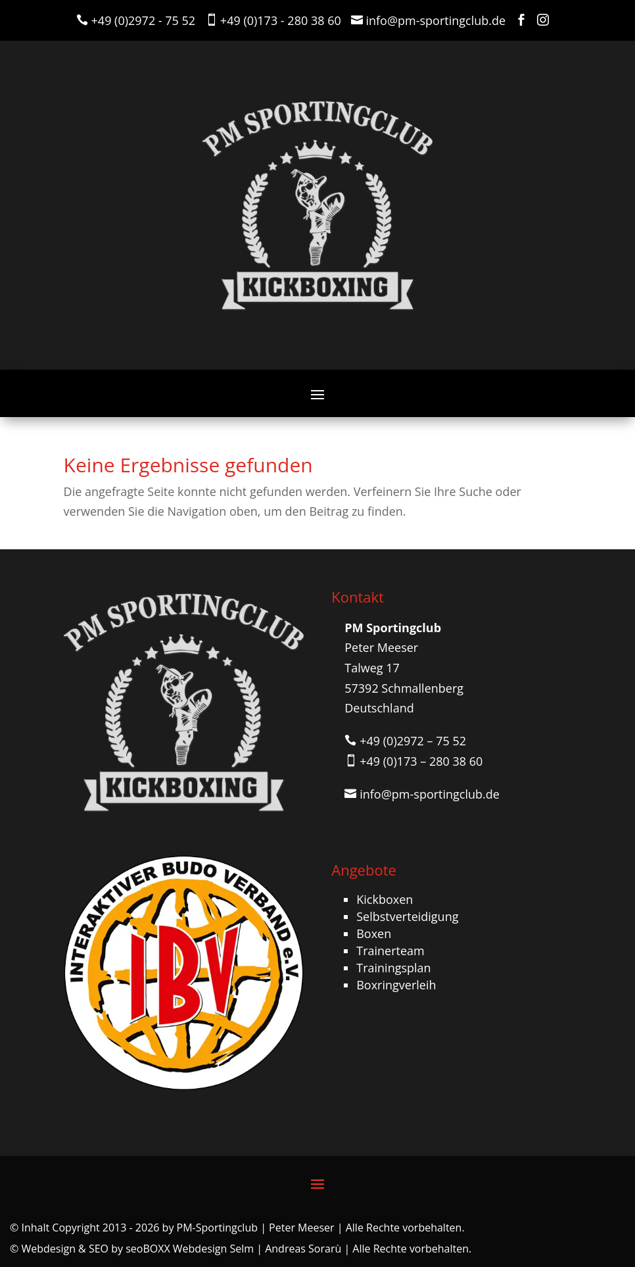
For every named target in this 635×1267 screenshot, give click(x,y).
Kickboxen (384, 899)
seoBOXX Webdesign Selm (190, 1248)
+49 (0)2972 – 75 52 (413, 741)
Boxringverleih (396, 985)
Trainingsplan (393, 968)
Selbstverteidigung (407, 916)
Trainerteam (390, 950)
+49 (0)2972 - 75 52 (143, 20)
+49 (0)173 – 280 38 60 (421, 761)
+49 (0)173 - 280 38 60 (280, 20)
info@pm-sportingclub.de (435, 20)
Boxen (373, 933)
